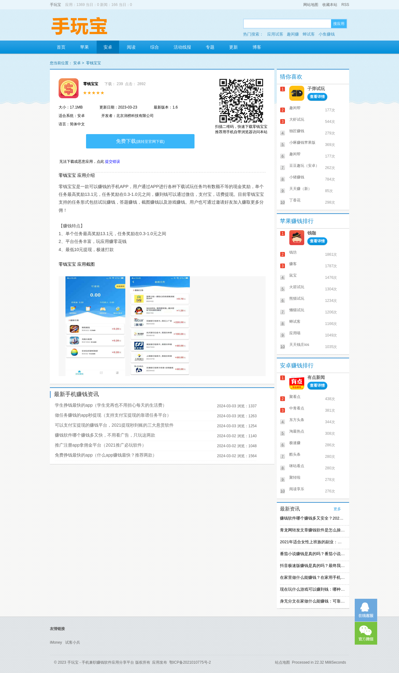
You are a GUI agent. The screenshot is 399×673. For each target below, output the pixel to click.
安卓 (107, 47)
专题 (210, 47)
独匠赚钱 (296, 131)
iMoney (56, 642)
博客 (256, 47)
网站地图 (310, 4)
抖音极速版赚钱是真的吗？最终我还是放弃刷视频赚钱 (312, 565)
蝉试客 (309, 34)
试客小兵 (72, 642)
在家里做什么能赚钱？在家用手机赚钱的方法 (312, 577)
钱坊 (293, 252)
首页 (61, 47)
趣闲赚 (293, 34)
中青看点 (296, 408)
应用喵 (294, 333)
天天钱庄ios (299, 344)
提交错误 (112, 161)
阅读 (131, 47)
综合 (154, 47)
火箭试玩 (296, 287)
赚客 (293, 264)
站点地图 (282, 662)
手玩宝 (55, 4)
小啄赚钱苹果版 (302, 142)
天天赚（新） (300, 188)
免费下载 (140, 141)
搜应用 (338, 24)
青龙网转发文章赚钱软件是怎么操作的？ (312, 530)
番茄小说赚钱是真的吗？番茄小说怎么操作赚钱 (312, 553)
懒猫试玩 (296, 310)
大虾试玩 (296, 119)
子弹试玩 (316, 88)
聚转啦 (294, 477)
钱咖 (311, 232)
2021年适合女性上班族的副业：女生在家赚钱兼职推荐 (312, 542)
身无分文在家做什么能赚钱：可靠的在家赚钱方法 (312, 601)
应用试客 (275, 34)
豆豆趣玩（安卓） (304, 165)
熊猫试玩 (296, 298)
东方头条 (296, 420)
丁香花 (294, 200)
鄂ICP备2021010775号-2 (190, 662)
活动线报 (182, 47)
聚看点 (294, 397)
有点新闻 (316, 377)
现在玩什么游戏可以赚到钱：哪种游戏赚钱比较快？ (312, 589)
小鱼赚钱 (327, 34)
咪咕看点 (296, 466)
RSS (345, 4)
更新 (233, 47)
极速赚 (294, 443)
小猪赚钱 (296, 177)
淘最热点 (296, 431)
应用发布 (159, 662)
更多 (337, 509)
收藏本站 (329, 4)
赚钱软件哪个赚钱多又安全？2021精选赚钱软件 (312, 518)
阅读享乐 (296, 489)
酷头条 (294, 454)
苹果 (84, 47)
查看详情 (317, 96)
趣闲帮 (294, 108)
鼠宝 (293, 275)
